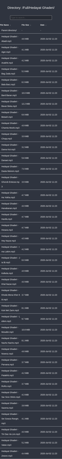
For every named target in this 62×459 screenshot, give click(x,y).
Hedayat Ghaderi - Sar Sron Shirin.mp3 (10, 394)
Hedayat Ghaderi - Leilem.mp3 (10, 318)
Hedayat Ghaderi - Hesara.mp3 (9, 227)
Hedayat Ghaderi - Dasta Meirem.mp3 (10, 168)
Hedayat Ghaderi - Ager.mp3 (9, 49)
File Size (25, 25)
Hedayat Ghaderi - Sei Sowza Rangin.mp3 (10, 418)
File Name (4, 25)
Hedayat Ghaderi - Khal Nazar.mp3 (9, 281)
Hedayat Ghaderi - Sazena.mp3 (9, 405)
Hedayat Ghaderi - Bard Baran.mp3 (9, 93)
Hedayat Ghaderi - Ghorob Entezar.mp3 (10, 182)
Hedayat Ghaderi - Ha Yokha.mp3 (9, 195)
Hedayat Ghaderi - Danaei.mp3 (9, 158)
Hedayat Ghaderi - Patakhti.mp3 (9, 373)
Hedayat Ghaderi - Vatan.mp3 (9, 442)
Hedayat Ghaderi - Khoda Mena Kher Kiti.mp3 (10, 295)
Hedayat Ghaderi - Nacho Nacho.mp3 (10, 340)
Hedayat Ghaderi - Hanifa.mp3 (9, 216)
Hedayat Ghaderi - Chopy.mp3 (9, 136)
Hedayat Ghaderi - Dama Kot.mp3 (9, 147)
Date (42, 25)
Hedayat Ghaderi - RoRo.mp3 (9, 383)
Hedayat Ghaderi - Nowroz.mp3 (9, 351)
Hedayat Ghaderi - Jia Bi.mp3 (10, 260)
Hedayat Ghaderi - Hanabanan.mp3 (9, 205)
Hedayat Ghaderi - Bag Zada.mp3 (9, 71)
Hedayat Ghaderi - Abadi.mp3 (9, 38)
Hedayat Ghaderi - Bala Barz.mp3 (9, 82)
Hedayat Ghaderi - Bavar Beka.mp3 (9, 103)
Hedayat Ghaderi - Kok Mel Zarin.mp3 (10, 308)
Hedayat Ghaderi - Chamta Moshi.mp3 (10, 125)
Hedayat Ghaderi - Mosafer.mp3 (9, 329)
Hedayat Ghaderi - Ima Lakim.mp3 (10, 249)
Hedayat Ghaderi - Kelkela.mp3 (9, 270)
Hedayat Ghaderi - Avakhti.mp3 (9, 60)
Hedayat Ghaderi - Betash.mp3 (9, 114)
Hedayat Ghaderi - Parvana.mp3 (9, 362)
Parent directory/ (9, 30)
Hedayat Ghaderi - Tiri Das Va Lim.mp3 (10, 431)
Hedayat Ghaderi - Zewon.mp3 (9, 453)
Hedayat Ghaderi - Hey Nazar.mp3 (9, 238)
